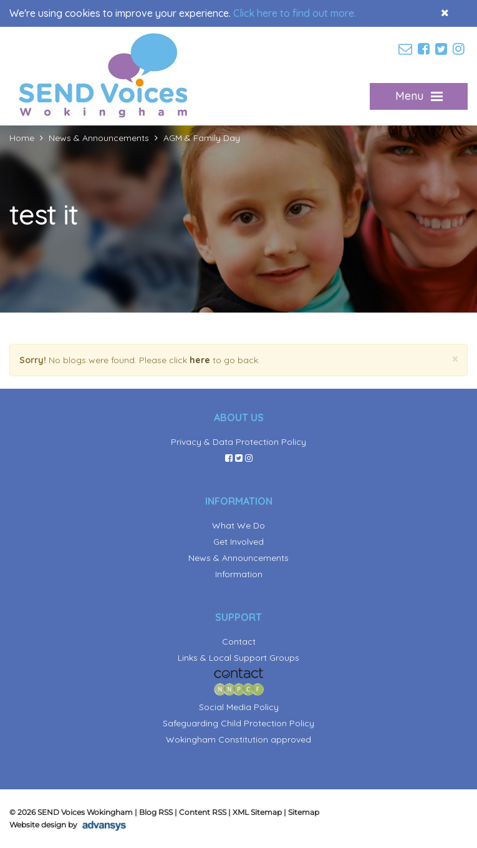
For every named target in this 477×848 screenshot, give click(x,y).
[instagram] (460, 49)
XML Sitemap (257, 812)
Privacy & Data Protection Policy (238, 441)
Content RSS (202, 812)
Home (21, 138)
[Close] (455, 359)
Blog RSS (156, 812)
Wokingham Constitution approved (238, 739)
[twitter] (442, 49)
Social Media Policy (239, 707)
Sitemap (303, 812)
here (200, 360)
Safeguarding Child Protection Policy (238, 723)
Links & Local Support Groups (238, 657)
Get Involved (238, 541)
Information (239, 574)
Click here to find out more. (294, 13)
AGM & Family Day (201, 138)
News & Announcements (99, 138)
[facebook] (425, 49)
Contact (239, 641)
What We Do (238, 525)
